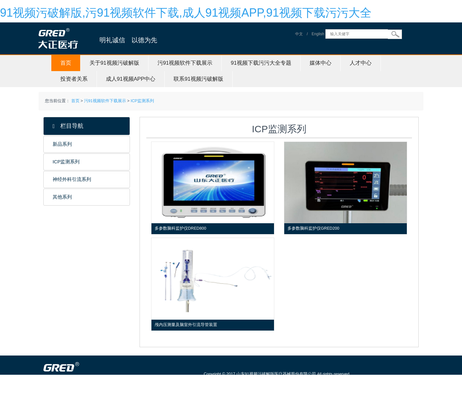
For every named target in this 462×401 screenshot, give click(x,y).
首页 (65, 63)
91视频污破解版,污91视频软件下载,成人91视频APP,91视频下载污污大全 (186, 12)
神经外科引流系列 (72, 179)
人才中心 (361, 63)
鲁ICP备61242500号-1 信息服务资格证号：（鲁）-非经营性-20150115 (270, 383)
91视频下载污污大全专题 (261, 63)
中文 (299, 34)
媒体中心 (320, 63)
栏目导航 (68, 126)
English (318, 34)
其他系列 (62, 197)
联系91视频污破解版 (198, 79)
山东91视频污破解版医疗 (88, 398)
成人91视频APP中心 (130, 79)
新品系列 (62, 144)
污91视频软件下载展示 (185, 63)
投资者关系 (74, 79)
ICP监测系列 (142, 101)
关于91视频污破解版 (114, 63)
